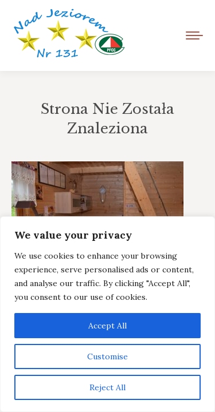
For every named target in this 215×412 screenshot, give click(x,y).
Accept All (107, 325)
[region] (107, 314)
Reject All (107, 387)
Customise (107, 356)
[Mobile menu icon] (194, 35)
